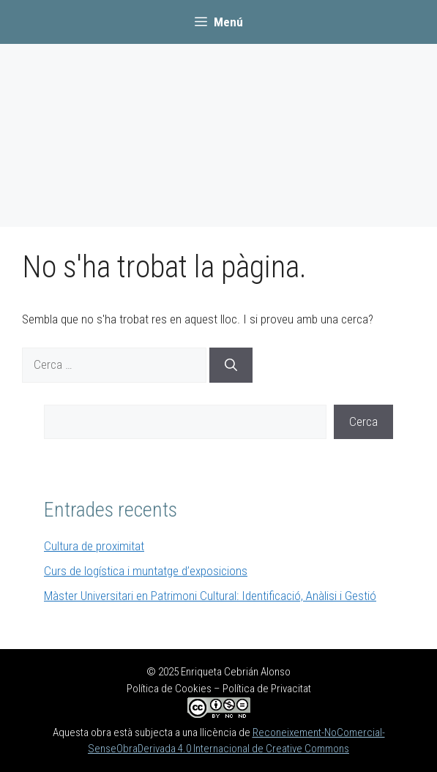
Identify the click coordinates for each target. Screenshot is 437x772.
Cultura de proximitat (94, 546)
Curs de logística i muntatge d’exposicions (145, 570)
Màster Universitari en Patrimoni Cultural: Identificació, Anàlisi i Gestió (210, 595)
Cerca (363, 421)
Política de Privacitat (267, 688)
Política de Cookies (169, 688)
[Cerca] (231, 365)
